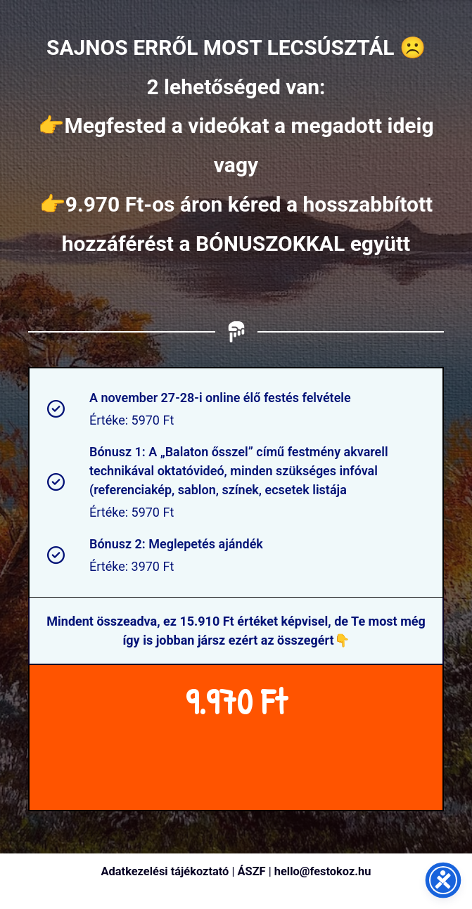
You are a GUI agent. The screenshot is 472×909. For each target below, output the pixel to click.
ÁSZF (252, 871)
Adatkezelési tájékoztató (165, 871)
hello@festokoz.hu (322, 871)
